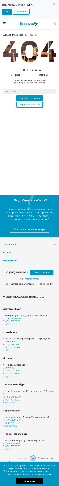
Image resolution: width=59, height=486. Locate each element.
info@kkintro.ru (32, 278)
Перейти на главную (29, 98)
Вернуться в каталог (29, 105)
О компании (9, 244)
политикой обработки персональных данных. (29, 474)
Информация (10, 260)
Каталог (7, 252)
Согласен (29, 481)
